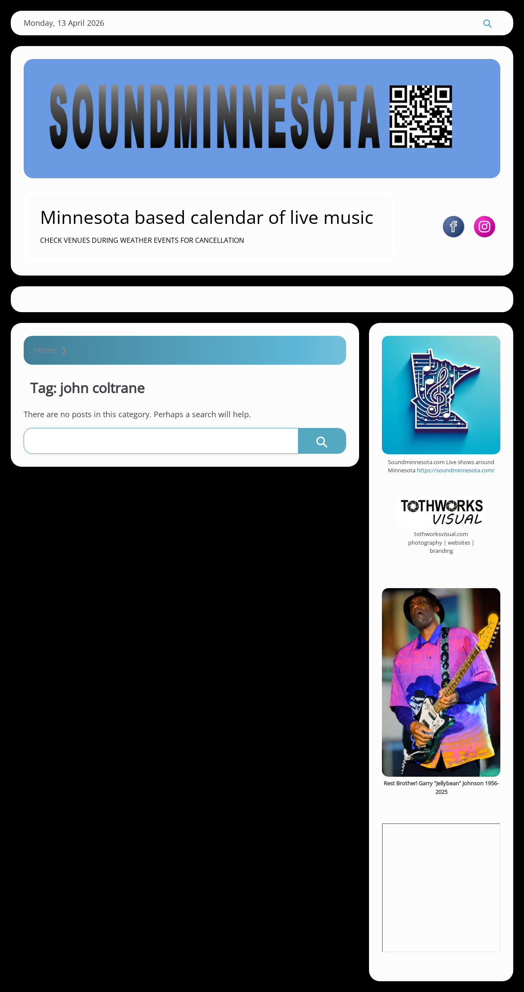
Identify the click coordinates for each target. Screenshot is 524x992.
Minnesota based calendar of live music (206, 217)
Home (45, 350)
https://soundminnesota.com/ (456, 470)
